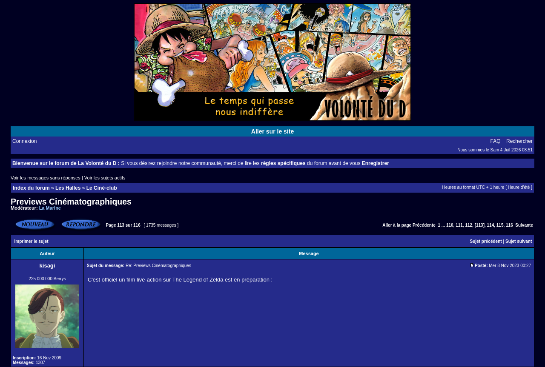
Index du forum (31, 188)
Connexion (24, 141)
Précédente (424, 225)
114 (490, 225)
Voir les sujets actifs (105, 177)
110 (449, 225)
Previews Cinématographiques (71, 201)
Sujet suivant (518, 241)
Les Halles (67, 188)
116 (509, 225)
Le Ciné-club (101, 188)
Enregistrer (375, 163)
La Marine (50, 208)
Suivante (524, 225)
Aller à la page (396, 225)
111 (459, 225)
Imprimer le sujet (31, 241)
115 (500, 225)
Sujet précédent (486, 241)
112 (468, 225)
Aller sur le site (272, 131)
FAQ (495, 141)
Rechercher (519, 141)
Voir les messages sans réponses (45, 177)
